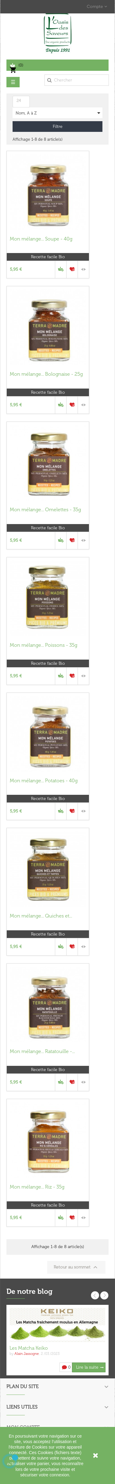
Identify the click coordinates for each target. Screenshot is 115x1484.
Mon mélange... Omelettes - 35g (45, 509)
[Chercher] (77, 80)
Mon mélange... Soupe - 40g (41, 239)
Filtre (58, 126)
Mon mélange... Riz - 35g (37, 1187)
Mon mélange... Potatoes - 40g (44, 781)
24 (19, 100)
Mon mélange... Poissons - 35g (43, 645)
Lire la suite (87, 1367)
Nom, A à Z (59, 113)
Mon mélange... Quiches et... (41, 916)
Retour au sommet (76, 1267)
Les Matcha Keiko (29, 1348)
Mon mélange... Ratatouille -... (42, 1051)
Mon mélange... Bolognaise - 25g (46, 374)
